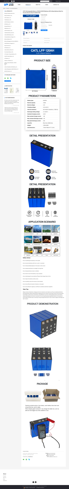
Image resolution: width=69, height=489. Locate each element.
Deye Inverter (6, 45)
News (46, 4)
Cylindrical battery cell (8, 32)
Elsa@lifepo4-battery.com (53, 456)
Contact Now (44, 30)
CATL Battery (6, 17)
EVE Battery (6, 24)
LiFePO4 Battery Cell (8, 21)
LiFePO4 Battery (7, 30)
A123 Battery (6, 47)
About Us (38, 4)
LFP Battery (6, 58)
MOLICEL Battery (7, 71)
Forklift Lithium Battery (8, 56)
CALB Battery (6, 19)
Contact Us (56, 4)
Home (19, 4)
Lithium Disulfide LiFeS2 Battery (10, 66)
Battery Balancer (7, 39)
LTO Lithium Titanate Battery (9, 54)
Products (28, 4)
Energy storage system (8, 13)
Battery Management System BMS (10, 41)
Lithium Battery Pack (8, 49)
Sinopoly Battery (7, 26)
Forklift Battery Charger (8, 43)
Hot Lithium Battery (13, 8)
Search (51, 1)
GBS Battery (6, 28)
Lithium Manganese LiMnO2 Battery (10, 69)
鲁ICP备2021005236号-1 (40, 487)
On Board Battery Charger (9, 36)
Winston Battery (7, 15)
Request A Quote (58, 1)
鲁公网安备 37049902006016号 (30, 487)
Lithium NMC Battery (8, 34)
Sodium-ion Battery (7, 60)
